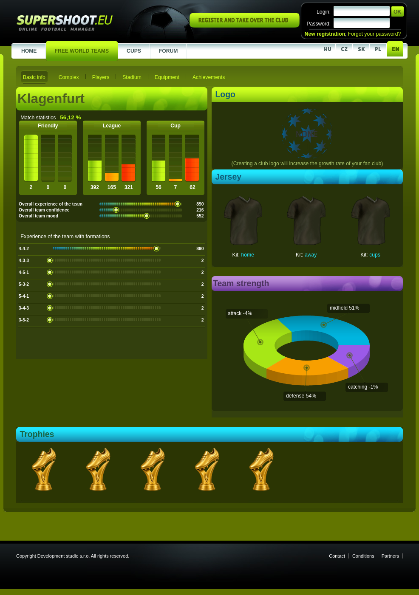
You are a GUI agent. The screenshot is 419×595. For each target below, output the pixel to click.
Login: (324, 12)
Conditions (363, 555)
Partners (390, 555)
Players (101, 77)
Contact (337, 555)
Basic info (34, 77)
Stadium (132, 77)
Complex (69, 77)
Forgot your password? (374, 34)
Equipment (167, 77)
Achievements (209, 77)
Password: (318, 24)
